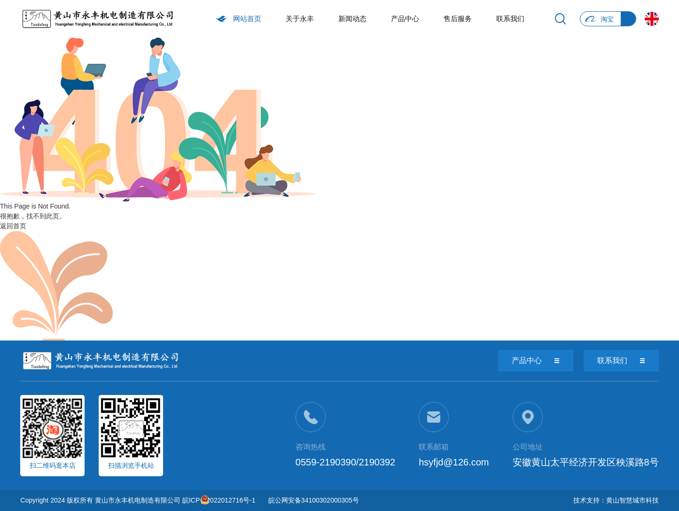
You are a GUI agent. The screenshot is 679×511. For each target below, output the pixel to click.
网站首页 (247, 19)
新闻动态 (352, 19)
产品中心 (405, 19)
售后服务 (458, 19)
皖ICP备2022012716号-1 (219, 500)
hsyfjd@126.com (454, 462)
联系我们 (510, 19)
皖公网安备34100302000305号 (313, 500)
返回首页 (13, 226)
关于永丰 (300, 19)
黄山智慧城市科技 (632, 500)
